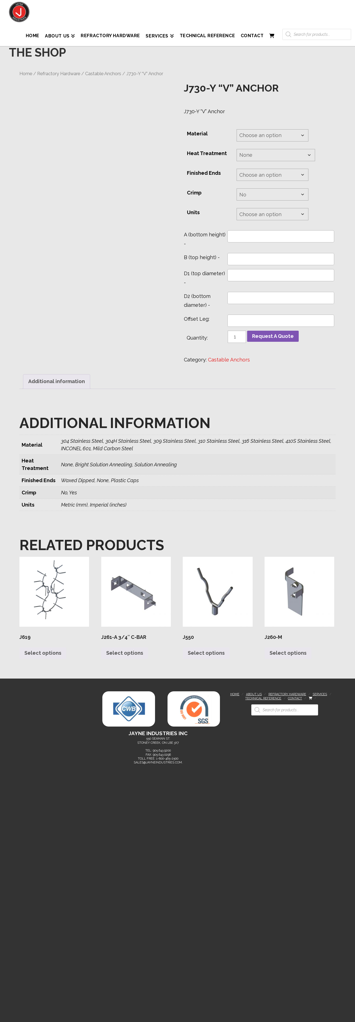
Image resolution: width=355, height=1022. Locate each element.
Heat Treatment (207, 153)
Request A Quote (273, 336)
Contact (295, 698)
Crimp (194, 193)
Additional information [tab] (56, 381)
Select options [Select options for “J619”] (42, 653)
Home (25, 73)
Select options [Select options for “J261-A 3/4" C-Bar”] (124, 653)
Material (197, 133)
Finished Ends (204, 173)
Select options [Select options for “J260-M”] (288, 653)
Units (193, 212)
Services (320, 694)
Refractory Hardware (58, 73)
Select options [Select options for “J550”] (206, 653)
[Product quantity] (237, 337)
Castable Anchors (103, 73)
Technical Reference (263, 698)
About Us (254, 694)
